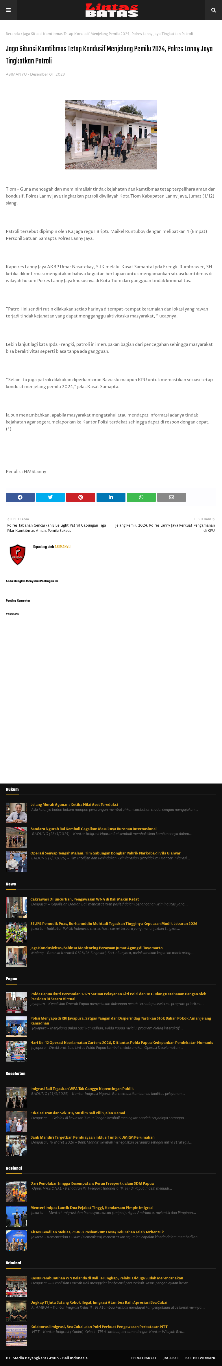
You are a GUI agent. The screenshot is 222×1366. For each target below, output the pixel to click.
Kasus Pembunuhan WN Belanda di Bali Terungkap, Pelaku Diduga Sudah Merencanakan (106, 1278)
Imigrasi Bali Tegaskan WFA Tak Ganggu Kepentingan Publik (82, 1088)
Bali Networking (200, 1358)
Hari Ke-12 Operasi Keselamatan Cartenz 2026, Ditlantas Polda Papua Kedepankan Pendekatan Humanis (121, 1042)
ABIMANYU (16, 74)
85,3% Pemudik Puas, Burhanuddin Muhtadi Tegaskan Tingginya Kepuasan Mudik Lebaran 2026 (113, 923)
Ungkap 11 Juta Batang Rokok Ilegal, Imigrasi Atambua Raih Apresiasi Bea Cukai (98, 1302)
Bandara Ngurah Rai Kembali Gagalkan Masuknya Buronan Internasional (93, 829)
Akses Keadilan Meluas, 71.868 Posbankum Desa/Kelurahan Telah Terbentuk (97, 1232)
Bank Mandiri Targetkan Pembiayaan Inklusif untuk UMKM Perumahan (92, 1137)
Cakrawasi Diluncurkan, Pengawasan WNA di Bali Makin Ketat (84, 899)
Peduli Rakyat (143, 1358)
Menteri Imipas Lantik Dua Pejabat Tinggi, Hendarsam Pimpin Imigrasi (91, 1208)
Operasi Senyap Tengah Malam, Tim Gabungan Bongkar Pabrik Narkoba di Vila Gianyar (105, 853)
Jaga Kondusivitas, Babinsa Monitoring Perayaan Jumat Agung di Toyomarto (96, 948)
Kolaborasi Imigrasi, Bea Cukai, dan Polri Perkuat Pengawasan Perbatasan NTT (99, 1327)
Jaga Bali (172, 1358)
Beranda (13, 34)
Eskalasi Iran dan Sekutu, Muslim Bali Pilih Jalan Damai (77, 1113)
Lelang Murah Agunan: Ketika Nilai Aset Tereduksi (74, 804)
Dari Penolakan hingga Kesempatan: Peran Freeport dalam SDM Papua (92, 1183)
